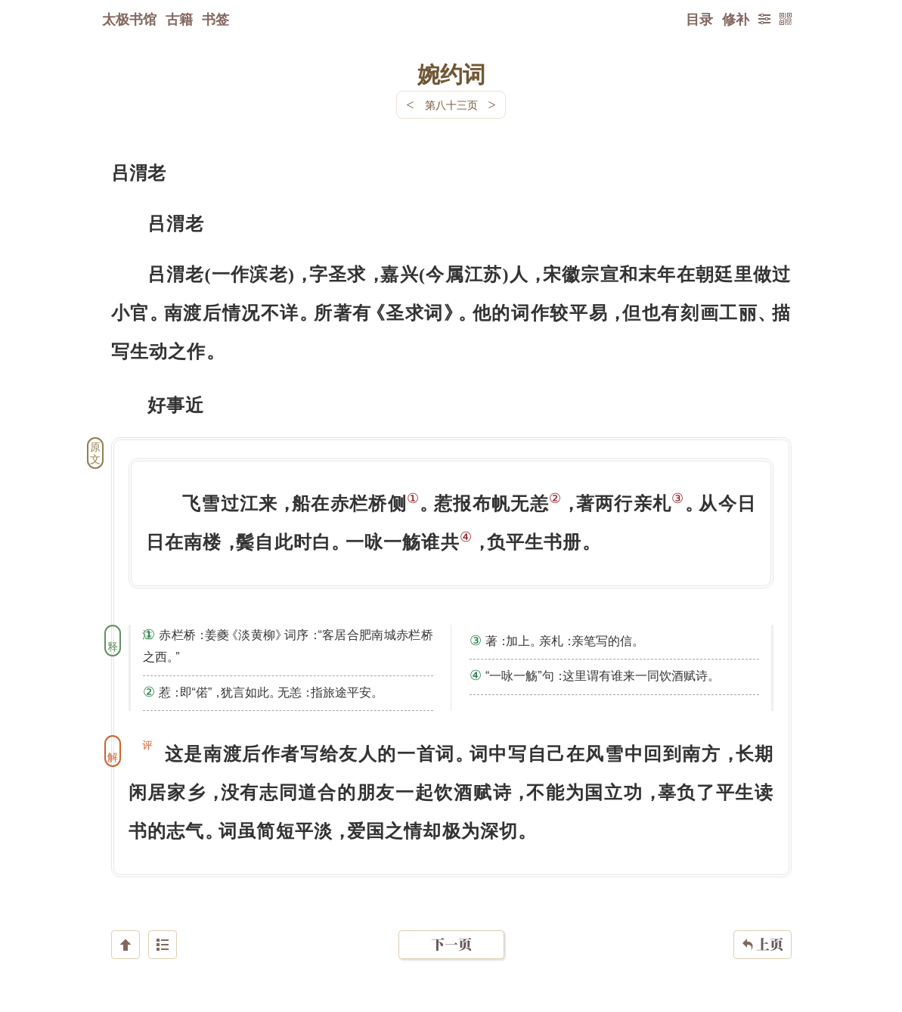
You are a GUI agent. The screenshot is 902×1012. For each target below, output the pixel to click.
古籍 (179, 19)
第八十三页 (451, 104)
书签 (215, 19)
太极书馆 (129, 19)
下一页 (451, 921)
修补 (735, 19)
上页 (762, 922)
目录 (699, 19)
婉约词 (451, 73)
